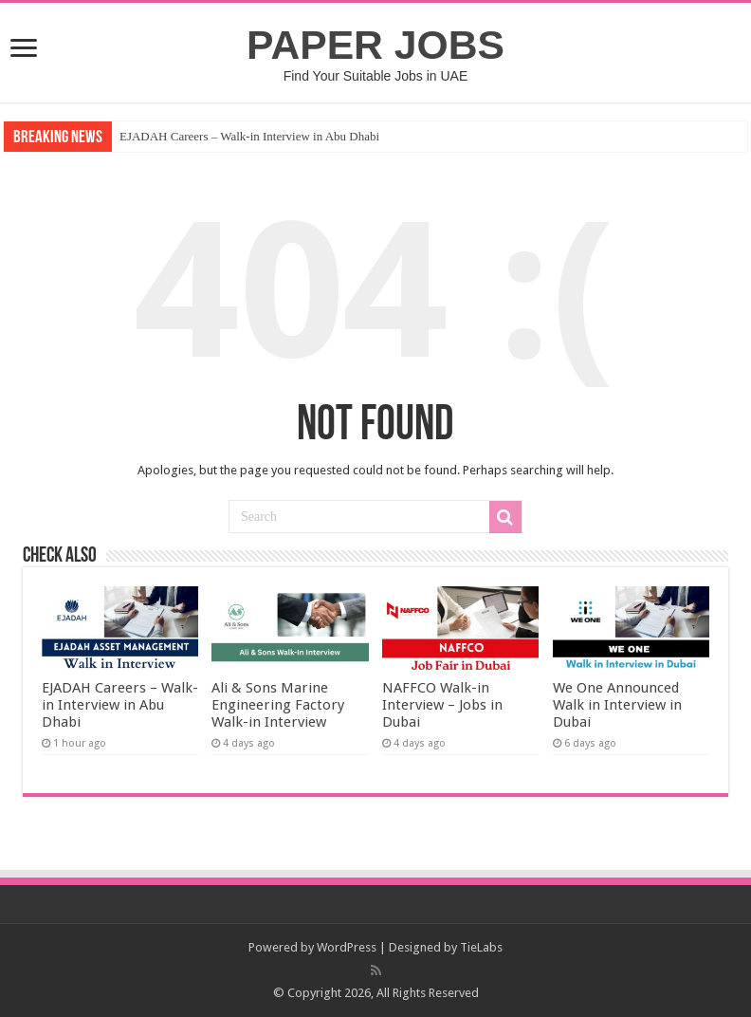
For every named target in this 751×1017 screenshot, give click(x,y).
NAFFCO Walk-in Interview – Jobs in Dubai (442, 704)
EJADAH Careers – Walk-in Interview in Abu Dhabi (249, 136)
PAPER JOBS (375, 44)
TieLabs (481, 947)
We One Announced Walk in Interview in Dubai (617, 704)
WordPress (346, 947)
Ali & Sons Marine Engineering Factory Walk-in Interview (277, 704)
